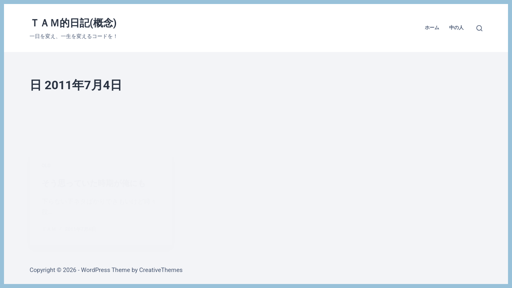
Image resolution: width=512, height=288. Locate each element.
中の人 (456, 27)
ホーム (432, 27)
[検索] (479, 28)
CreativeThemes (161, 270)
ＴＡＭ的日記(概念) (73, 23)
